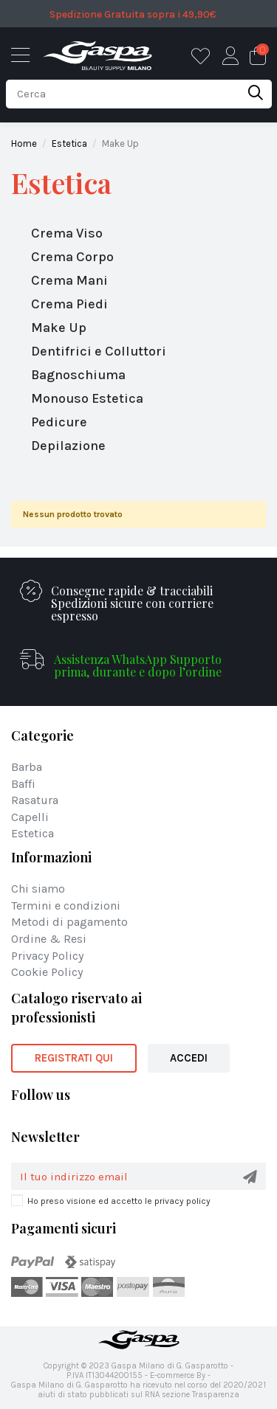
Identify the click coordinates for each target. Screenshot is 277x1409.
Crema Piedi (69, 304)
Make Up (58, 327)
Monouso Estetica (87, 398)
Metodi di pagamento (69, 922)
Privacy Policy (47, 956)
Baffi (23, 784)
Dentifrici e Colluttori (98, 351)
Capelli (30, 817)
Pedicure (59, 422)
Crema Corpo (72, 257)
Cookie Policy (47, 972)
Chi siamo (38, 889)
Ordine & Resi (48, 939)
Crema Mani (69, 280)
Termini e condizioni (65, 906)
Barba (26, 767)
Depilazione (68, 445)
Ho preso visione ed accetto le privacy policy (119, 1201)
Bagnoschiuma (78, 375)
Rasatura (34, 800)
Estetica (61, 183)
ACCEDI (189, 1057)
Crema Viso (67, 233)
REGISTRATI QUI (74, 1057)
